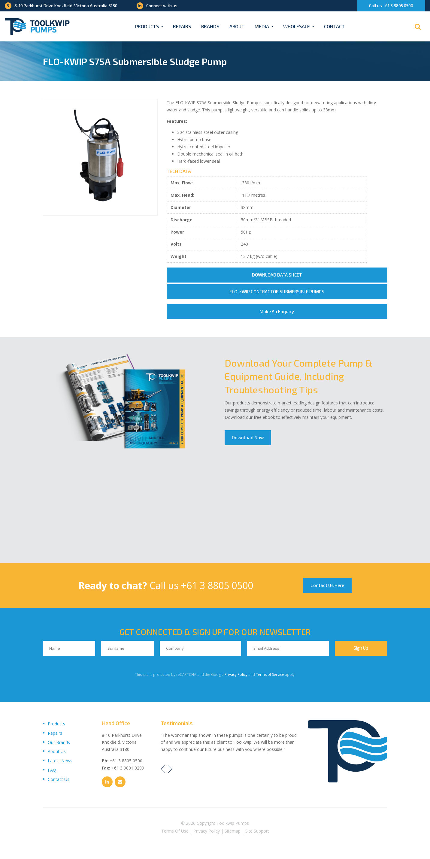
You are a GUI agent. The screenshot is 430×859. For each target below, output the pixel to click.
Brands (210, 26)
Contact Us (58, 779)
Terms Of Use (175, 831)
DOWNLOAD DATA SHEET (277, 275)
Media (262, 26)
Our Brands (59, 742)
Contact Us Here (327, 585)
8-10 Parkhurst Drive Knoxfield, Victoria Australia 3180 (61, 5)
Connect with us (157, 5)
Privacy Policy (236, 674)
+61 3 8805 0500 (217, 585)
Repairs (182, 26)
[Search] (418, 26)
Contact (334, 26)
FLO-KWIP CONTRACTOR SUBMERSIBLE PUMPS (276, 292)
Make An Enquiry (276, 311)
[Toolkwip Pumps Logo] (37, 26)
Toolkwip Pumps (233, 823)
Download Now (248, 437)
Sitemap (233, 831)
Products (147, 26)
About (236, 26)
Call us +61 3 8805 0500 (391, 5)
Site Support (257, 831)
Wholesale (296, 26)
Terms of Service (270, 674)
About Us (57, 752)
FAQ (52, 770)
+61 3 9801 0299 (127, 768)
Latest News (60, 761)
